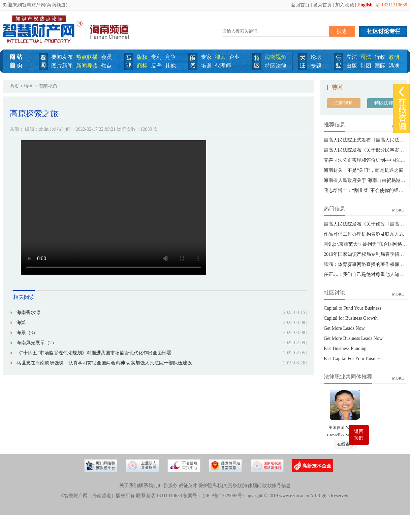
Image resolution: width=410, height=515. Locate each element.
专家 (206, 57)
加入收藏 (344, 4)
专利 (156, 57)
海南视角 (275, 57)
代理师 (223, 66)
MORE (398, 210)
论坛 (316, 57)
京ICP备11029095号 (222, 495)
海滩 (21, 322)
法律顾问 (252, 485)
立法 (351, 57)
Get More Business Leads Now (353, 338)
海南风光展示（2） (37, 342)
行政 (380, 57)
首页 (14, 86)
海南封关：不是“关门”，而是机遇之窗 (363, 170)
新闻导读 (87, 66)
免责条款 (232, 485)
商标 (142, 66)
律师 (220, 57)
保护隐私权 (210, 485)
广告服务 (168, 485)
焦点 (106, 66)
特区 (28, 86)
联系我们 (148, 485)
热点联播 (87, 57)
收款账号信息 (276, 485)
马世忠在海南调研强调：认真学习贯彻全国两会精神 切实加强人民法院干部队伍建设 (104, 362)
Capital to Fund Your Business (352, 308)
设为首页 (322, 4)
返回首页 (300, 4)
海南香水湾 (28, 312)
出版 (351, 66)
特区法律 (275, 66)
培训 (206, 66)
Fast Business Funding (345, 348)
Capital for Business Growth (351, 318)
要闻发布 (62, 57)
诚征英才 (188, 485)
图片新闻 (62, 66)
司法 (365, 57)
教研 (394, 57)
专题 (316, 66)
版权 (142, 57)
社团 (365, 66)
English (365, 4)
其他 (170, 66)
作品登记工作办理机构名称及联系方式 (364, 234)
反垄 (156, 66)
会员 (106, 57)
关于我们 (128, 485)
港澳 (394, 66)
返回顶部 (359, 435)
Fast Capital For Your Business (353, 358)
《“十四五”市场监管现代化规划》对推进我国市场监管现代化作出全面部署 (94, 352)
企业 (234, 57)
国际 (380, 66)
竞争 (170, 57)
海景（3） (27, 332)
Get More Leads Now (344, 328)
